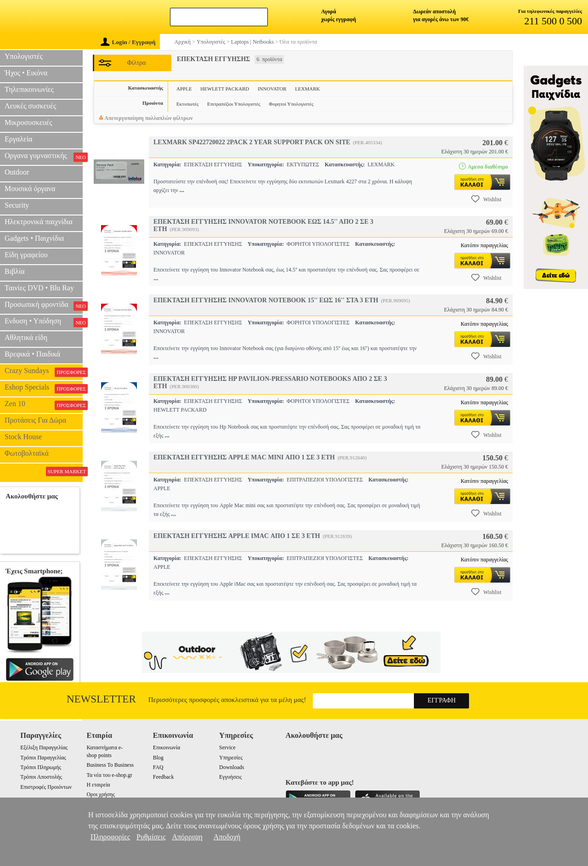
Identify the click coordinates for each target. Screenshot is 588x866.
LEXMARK (307, 88)
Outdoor (17, 172)
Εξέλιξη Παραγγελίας (44, 747)
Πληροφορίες (110, 837)
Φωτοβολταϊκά (27, 453)
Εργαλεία (18, 139)
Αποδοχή (227, 837)
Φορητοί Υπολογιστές (291, 104)
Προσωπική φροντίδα (44, 305)
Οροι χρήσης (100, 794)
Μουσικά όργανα (30, 188)
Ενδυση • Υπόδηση (44, 322)
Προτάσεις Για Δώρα (35, 420)
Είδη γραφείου (26, 255)
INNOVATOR (272, 88)
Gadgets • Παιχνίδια (34, 238)
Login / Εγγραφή (128, 42)
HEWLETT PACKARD (224, 88)
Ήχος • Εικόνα (26, 73)
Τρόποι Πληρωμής (40, 767)
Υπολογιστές (24, 56)
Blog (158, 757)
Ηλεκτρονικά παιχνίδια (39, 222)
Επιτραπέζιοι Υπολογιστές (233, 104)
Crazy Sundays (44, 372)
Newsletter (101, 699)
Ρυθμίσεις (150, 837)
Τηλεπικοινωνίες (29, 89)
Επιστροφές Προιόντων (46, 787)
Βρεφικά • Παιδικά (32, 354)
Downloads (231, 767)
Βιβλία (15, 271)
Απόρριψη (187, 837)
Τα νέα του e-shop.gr (109, 775)
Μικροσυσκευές (28, 122)
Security (17, 205)
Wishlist (486, 199)
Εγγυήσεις (230, 777)
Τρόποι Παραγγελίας (43, 757)
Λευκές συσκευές (30, 106)
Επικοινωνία (166, 747)
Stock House (23, 437)
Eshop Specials (44, 388)
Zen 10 (44, 405)
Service (227, 747)
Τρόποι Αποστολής (41, 777)
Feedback (163, 777)
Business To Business (110, 765)
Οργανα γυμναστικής (44, 157)
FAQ (158, 767)
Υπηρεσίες (231, 757)
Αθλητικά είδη (26, 337)
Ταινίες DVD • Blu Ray (39, 288)
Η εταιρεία (98, 784)
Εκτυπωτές (187, 104)
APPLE (184, 88)
